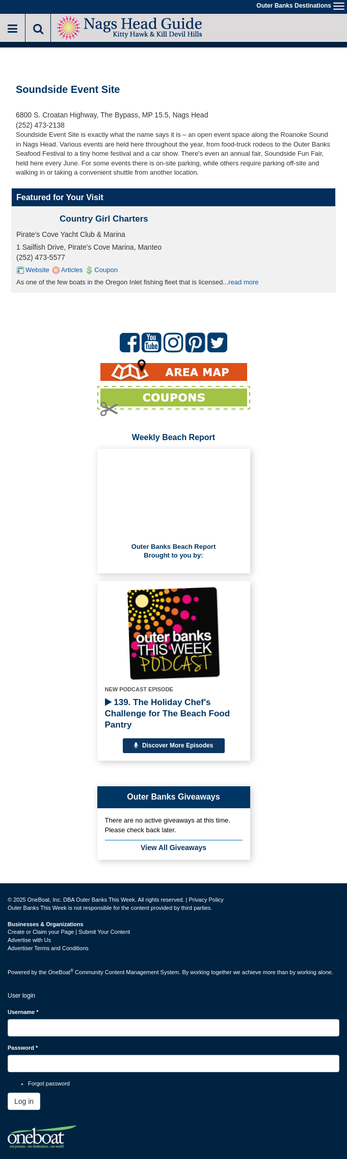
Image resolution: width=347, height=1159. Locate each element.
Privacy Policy (206, 900)
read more (243, 282)
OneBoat (61, 972)
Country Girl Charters (104, 219)
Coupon (106, 270)
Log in (24, 1101)
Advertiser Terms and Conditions (48, 948)
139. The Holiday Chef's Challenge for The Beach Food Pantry (167, 713)
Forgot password (49, 1083)
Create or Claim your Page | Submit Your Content (69, 932)
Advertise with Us (29, 940)
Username (23, 1012)
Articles (72, 270)
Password (23, 1048)
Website (37, 270)
